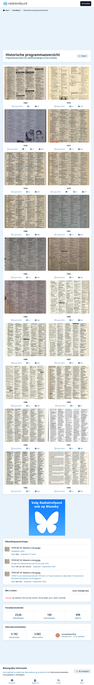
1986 (25, 359)
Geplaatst (28, 554)
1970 (69, 103)
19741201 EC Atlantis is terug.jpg (25, 548)
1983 (69, 274)
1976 (25, 145)
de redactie (16, 598)
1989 (69, 402)
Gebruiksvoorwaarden (59, 672)
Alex (17, 554)
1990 (25, 445)
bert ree (19, 581)
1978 (25, 188)
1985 (69, 316)
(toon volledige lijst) (80, 591)
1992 (25, 487)
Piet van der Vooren (23, 566)
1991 (69, 445)
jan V (51, 598)
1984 (25, 316)
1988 (25, 402)
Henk (56, 598)
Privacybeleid (8, 675)
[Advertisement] (47, 30)
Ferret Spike (43, 598)
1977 (69, 145)
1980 (25, 231)
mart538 (62, 598)
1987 (69, 359)
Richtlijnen (20, 675)
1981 (69, 231)
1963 (25, 103)
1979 (69, 188)
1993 (69, 487)
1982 (25, 274)
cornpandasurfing (68, 634)
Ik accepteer (82, 671)
